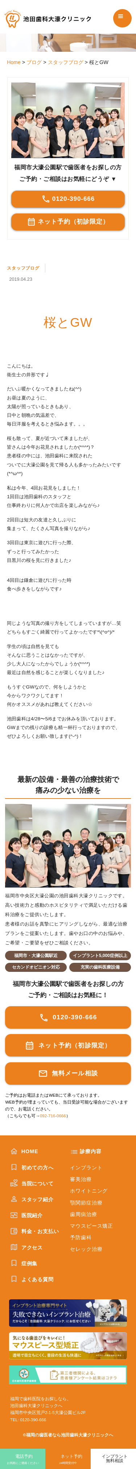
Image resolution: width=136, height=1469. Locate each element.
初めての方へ (32, 1167)
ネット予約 (68, 1459)
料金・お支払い (34, 1231)
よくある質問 (32, 1279)
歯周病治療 (83, 1214)
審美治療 (80, 1179)
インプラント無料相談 (115, 1458)
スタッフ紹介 (32, 1199)
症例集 (23, 1263)
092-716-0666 (53, 1116)
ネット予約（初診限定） (68, 221)
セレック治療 (86, 1249)
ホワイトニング (89, 1191)
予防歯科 (80, 1237)
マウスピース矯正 (91, 1226)
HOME (24, 1151)
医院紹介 (26, 1215)
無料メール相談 (68, 1074)
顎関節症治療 (86, 1203)
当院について (32, 1183)
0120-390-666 (68, 199)
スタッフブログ (24, 268)
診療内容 (90, 1151)
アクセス (26, 1247)
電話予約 (22, 1459)
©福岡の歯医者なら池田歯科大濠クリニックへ (68, 1435)
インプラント (86, 1167)
